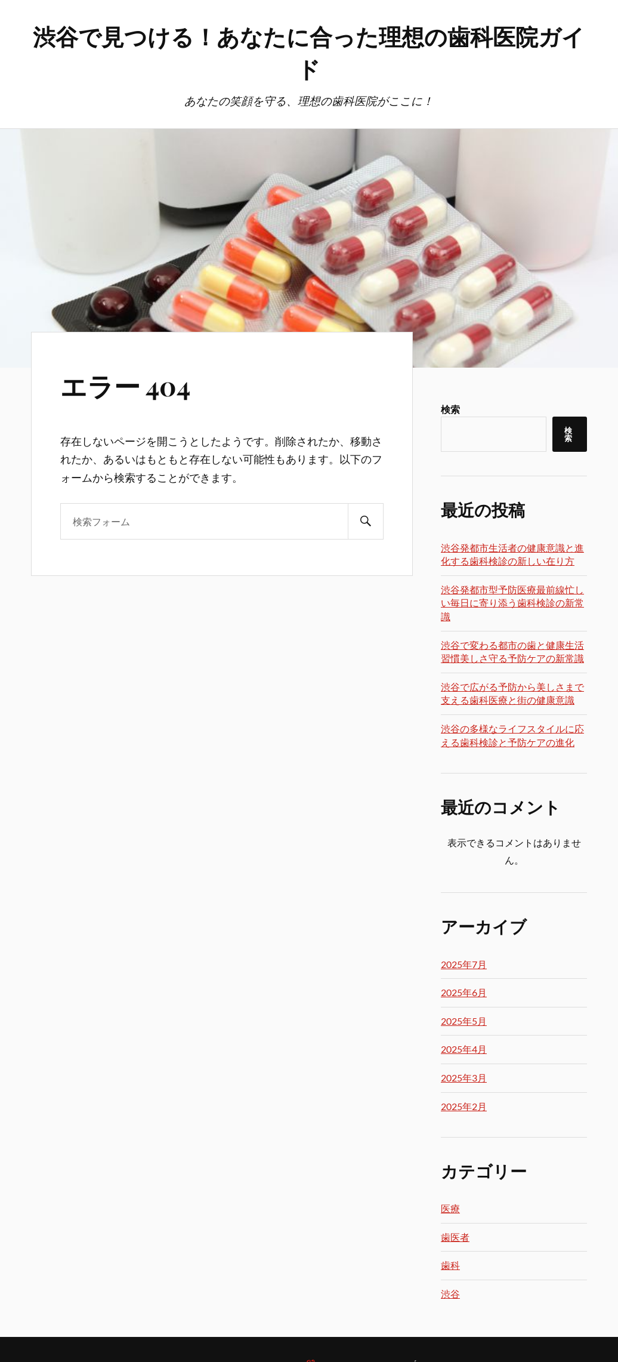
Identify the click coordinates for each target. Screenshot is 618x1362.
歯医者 (455, 1237)
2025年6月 (464, 992)
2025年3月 (464, 1077)
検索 (450, 409)
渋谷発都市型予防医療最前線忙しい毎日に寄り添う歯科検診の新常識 (512, 603)
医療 (450, 1208)
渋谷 (450, 1293)
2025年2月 (464, 1106)
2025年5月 (464, 1021)
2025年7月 (464, 964)
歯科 (450, 1265)
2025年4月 (464, 1049)
